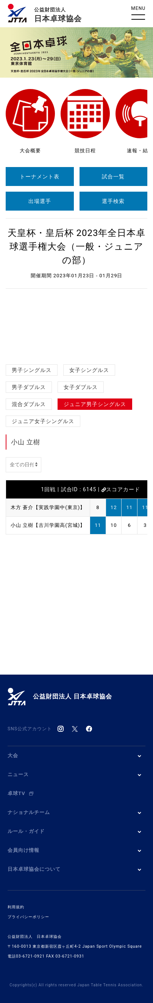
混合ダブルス (29, 404)
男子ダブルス (29, 387)
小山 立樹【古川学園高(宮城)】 (48, 525)
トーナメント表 (39, 176)
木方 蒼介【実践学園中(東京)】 (48, 507)
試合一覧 (113, 176)
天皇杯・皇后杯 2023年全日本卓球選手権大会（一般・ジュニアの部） (77, 247)
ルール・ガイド (26, 831)
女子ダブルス (81, 387)
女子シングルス (89, 370)
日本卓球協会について (34, 869)
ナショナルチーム (29, 812)
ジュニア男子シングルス (95, 404)
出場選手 (39, 201)
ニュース (18, 774)
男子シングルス (32, 370)
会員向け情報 (23, 850)
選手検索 (113, 201)
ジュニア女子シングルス (43, 421)
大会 (13, 755)
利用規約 (16, 907)
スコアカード (120, 489)
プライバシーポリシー (28, 917)
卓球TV (20, 793)
